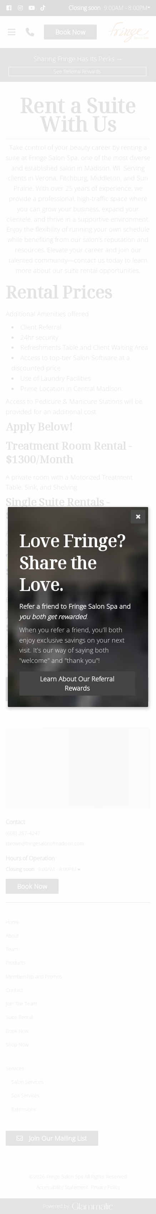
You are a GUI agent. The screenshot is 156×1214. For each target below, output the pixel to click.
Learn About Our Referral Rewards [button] (77, 683)
